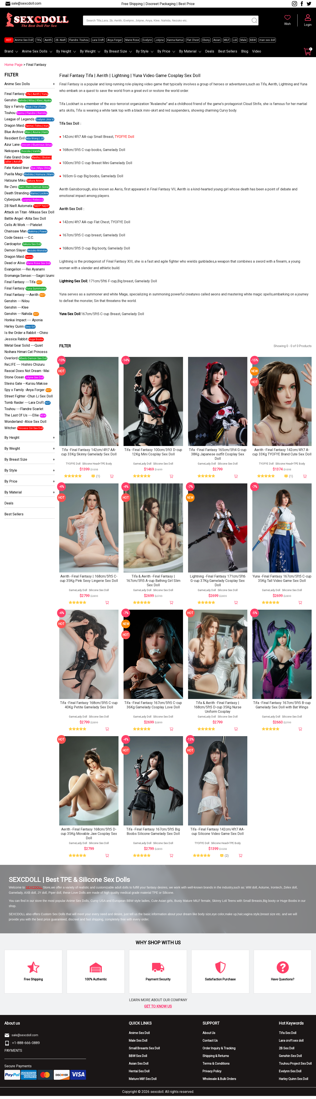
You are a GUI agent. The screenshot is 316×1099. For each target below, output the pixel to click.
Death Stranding (16, 193)
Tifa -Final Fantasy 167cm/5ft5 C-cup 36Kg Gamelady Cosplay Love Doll (153, 707)
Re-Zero (10, 187)
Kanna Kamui (175, 40)
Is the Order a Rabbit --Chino (26, 333)
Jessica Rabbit (15, 339)
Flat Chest (193, 40)
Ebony (206, 40)
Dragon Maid (14, 125)
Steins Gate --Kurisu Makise (26, 383)
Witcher (10, 428)
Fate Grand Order (17, 157)
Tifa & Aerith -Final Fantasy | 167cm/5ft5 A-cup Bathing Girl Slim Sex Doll (153, 582)
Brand (8, 51)
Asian (216, 40)
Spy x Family (14, 106)
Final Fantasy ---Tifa (19, 282)
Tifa (38, 40)
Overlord (11, 358)
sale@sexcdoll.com (26, 3)
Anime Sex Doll (24, 40)
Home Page (13, 65)
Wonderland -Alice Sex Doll (25, 422)
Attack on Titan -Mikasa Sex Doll (29, 212)
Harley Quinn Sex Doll (293, 1082)
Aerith (48, 40)
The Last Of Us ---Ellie (21, 415)
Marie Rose (132, 40)
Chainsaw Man (15, 231)
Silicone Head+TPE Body (97, 464)
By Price (163, 51)
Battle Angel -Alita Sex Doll (25, 218)
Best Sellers (227, 51)
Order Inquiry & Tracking (219, 1051)
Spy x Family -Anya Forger (24, 390)
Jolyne (160, 40)
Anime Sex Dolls (34, 51)
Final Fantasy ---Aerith (21, 295)
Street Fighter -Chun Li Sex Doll (28, 396)
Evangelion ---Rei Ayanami (24, 269)
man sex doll (267, 40)
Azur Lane (12, 144)
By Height (63, 51)
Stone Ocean (14, 377)
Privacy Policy (212, 1074)
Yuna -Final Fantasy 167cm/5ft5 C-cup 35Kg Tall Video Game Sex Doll (282, 580)
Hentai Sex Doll (139, 1074)
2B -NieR (60, 40)
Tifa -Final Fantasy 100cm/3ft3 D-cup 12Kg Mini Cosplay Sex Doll (153, 453)
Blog (244, 51)
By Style (142, 51)
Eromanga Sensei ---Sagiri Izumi (29, 276)
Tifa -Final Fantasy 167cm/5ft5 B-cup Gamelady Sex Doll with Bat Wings (282, 707)
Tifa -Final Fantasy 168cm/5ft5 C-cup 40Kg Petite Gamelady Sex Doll (89, 707)
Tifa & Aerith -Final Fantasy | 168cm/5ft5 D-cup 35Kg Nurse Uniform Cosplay (217, 709)
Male (243, 40)
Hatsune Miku (14, 180)
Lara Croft (98, 40)
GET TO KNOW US (158, 1009)
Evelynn (147, 40)
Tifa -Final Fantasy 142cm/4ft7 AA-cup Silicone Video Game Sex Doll (217, 834)
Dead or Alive (14, 263)
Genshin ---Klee (16, 307)
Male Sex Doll (138, 1043)
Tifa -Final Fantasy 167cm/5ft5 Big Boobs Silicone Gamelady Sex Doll (153, 834)
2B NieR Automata (18, 206)
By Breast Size (115, 51)
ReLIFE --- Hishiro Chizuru (24, 364)
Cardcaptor (12, 244)
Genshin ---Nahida (18, 314)
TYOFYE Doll (73, 464)
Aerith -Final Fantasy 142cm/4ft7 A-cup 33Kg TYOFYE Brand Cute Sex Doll (281, 453)
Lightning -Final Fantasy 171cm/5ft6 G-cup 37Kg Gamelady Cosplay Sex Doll (218, 582)
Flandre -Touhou (78, 40)
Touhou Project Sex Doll (295, 1066)
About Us (209, 1036)
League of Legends (19, 119)
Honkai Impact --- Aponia (23, 320)
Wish (287, 24)
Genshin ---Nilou (16, 301)
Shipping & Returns (216, 1059)
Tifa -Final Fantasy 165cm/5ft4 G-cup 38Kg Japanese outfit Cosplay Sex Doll (217, 455)
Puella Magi (13, 174)
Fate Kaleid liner (16, 168)
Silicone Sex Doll (163, 464)
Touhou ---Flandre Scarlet (23, 409)
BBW (253, 40)
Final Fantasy (14, 94)
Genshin (10, 100)
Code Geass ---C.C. (19, 237)
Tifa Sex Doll (287, 1036)
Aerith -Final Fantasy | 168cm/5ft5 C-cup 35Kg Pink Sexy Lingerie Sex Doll (89, 580)
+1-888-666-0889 (26, 1046)
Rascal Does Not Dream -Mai (26, 371)
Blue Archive (13, 132)
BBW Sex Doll (138, 1059)
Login (308, 24)
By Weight (87, 51)
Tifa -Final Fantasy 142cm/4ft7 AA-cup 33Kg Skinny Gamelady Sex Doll (89, 453)
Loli (235, 40)
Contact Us (210, 1043)
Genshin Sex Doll (290, 1059)
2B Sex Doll (286, 1051)
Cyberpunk (12, 199)
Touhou (9, 113)
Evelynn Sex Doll (290, 1074)
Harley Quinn (14, 326)
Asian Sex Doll (138, 1066)
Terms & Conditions (216, 1066)
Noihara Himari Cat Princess (25, 352)
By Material (187, 51)
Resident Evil (14, 138)
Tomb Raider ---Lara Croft (24, 402)
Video (256, 51)
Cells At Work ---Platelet (23, 225)
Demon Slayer (15, 250)
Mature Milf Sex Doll (142, 1082)
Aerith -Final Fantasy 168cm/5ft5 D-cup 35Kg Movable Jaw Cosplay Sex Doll (89, 836)
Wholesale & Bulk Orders (219, 1082)
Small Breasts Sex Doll (144, 1051)
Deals (209, 51)
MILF (226, 40)
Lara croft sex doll (291, 1043)
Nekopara (11, 151)
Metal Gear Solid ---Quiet (23, 345)
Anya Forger (114, 40)
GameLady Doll (142, 464)
